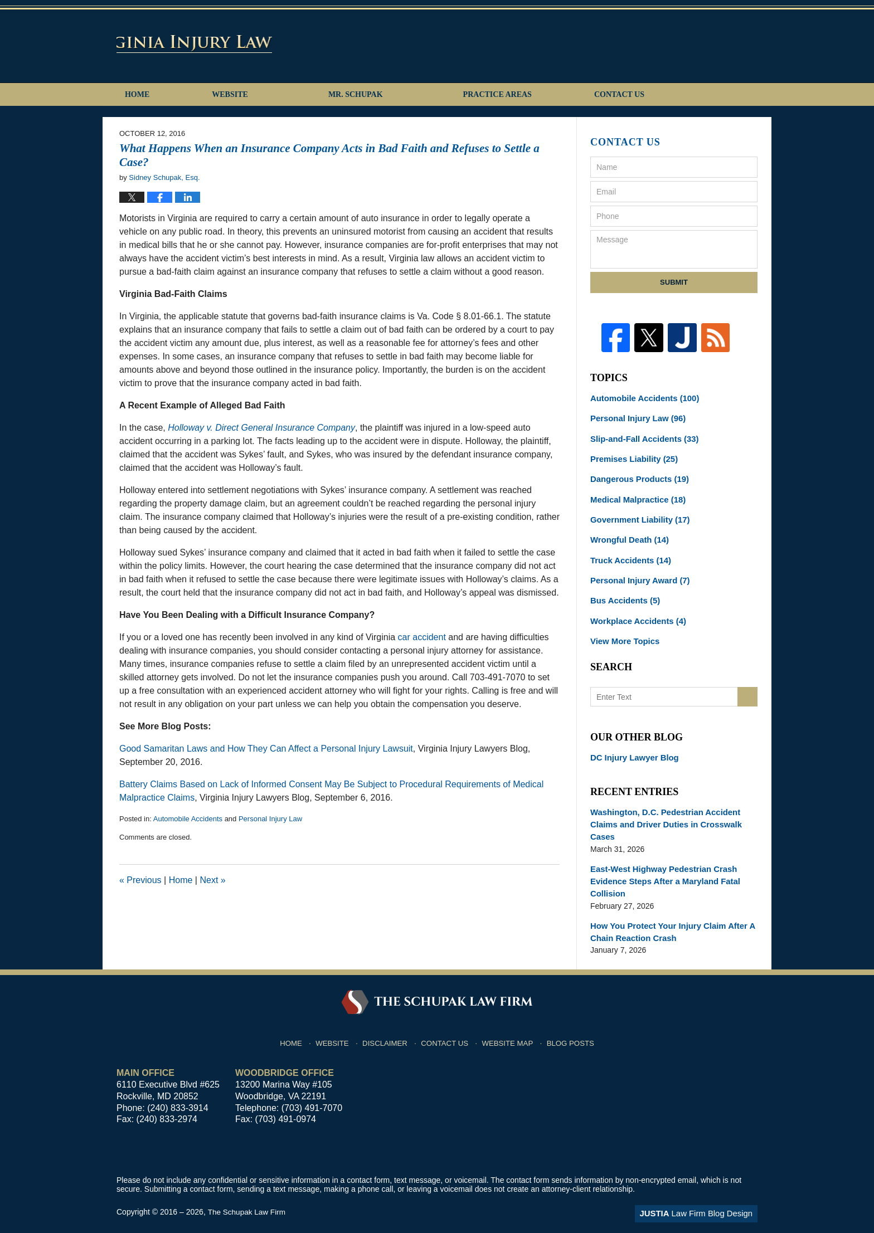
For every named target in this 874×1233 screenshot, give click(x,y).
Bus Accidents (623, 589)
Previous (140, 880)
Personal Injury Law (270, 819)
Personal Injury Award (637, 570)
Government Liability (637, 511)
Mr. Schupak (391, 94)
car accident (422, 637)
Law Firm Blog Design (704, 1193)
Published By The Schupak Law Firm (679, 45)
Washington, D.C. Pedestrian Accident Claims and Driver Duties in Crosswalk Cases (661, 809)
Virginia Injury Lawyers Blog (256, 43)
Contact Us (673, 94)
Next (212, 880)
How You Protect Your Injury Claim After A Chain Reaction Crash (667, 913)
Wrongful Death (627, 531)
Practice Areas (533, 94)
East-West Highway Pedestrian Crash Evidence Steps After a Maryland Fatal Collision (660, 864)
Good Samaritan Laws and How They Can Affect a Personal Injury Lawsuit (266, 748)
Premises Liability (631, 453)
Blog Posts (572, 1019)
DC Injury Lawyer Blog (631, 744)
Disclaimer (388, 1019)
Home (155, 94)
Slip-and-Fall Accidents (641, 433)
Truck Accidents (628, 550)
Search (747, 684)
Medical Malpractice (635, 492)
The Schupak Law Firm (247, 1192)
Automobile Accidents (187, 819)
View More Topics (623, 628)
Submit (674, 282)
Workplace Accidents (635, 609)
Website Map (510, 1019)
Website (265, 94)
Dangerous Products (636, 472)
